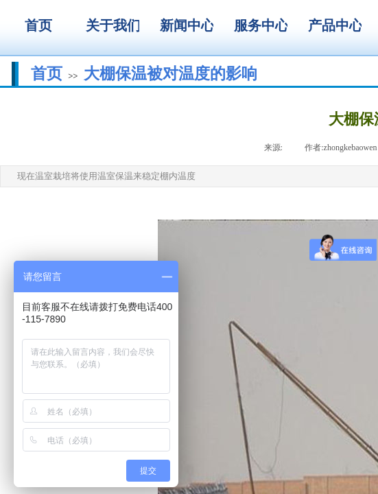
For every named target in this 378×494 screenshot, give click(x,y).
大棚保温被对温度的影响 (170, 73)
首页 (46, 73)
